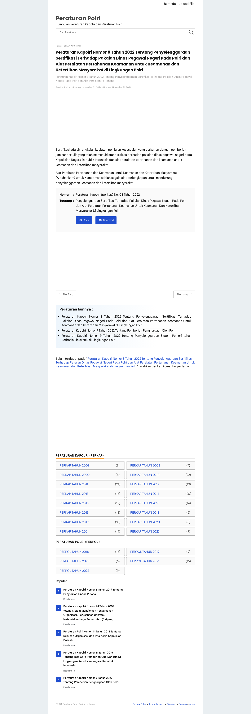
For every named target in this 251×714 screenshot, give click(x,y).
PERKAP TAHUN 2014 (144, 494)
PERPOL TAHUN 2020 (75, 561)
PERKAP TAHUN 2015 (74, 503)
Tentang (183, 704)
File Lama (185, 294)
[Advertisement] (125, 118)
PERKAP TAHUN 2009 (75, 475)
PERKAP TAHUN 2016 (144, 503)
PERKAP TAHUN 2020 (145, 522)
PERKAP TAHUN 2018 (144, 513)
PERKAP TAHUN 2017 (74, 513)
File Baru (65, 294)
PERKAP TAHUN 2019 (74, 522)
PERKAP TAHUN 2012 (144, 484)
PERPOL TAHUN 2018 (74, 552)
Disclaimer (172, 704)
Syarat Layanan (156, 704)
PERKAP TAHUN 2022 (144, 531)
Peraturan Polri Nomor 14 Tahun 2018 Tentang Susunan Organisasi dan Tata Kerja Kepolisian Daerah (92, 636)
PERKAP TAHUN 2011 (74, 484)
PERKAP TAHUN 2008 (145, 465)
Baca (86, 220)
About (192, 704)
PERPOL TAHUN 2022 (74, 571)
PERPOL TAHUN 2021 (144, 561)
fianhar (92, 704)
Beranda (170, 4)
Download (108, 220)
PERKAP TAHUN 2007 (74, 465)
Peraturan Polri (78, 18)
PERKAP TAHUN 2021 (74, 531)
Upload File (186, 4)
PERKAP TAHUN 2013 (74, 494)
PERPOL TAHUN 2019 (144, 552)
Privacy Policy (140, 704)
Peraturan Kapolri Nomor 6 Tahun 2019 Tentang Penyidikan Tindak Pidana (93, 592)
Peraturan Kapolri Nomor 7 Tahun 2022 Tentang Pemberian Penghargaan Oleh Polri (118, 330)
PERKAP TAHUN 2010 (145, 475)
